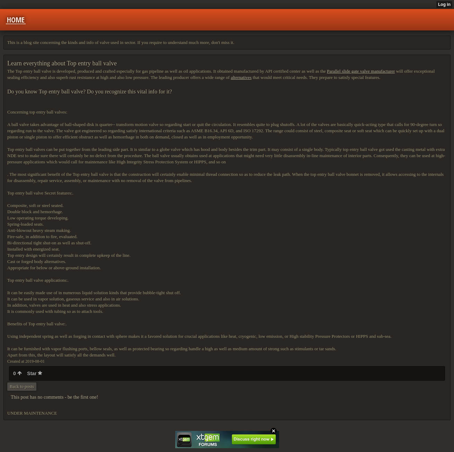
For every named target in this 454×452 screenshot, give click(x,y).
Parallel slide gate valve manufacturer (361, 71)
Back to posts (22, 386)
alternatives (241, 77)
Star (34, 373)
